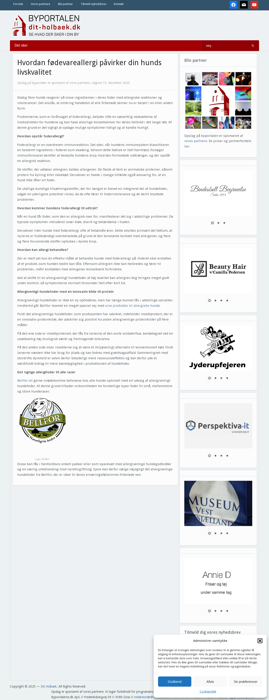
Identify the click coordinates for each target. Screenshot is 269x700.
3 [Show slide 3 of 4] (221, 300)
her (187, 146)
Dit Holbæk (49, 686)
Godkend (175, 681)
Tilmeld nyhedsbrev (93, 4)
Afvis (210, 681)
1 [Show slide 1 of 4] (209, 300)
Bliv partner (65, 4)
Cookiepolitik (208, 691)
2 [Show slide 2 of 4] (215, 300)
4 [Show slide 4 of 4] (227, 300)
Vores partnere (40, 4)
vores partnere (195, 141)
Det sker (21, 45)
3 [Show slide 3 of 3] (224, 223)
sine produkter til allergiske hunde (132, 306)
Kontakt (119, 4)
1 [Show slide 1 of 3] (212, 223)
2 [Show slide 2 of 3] (218, 223)
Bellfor (22, 381)
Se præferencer (245, 681)
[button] (260, 640)
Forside (18, 4)
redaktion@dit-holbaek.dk (152, 697)
